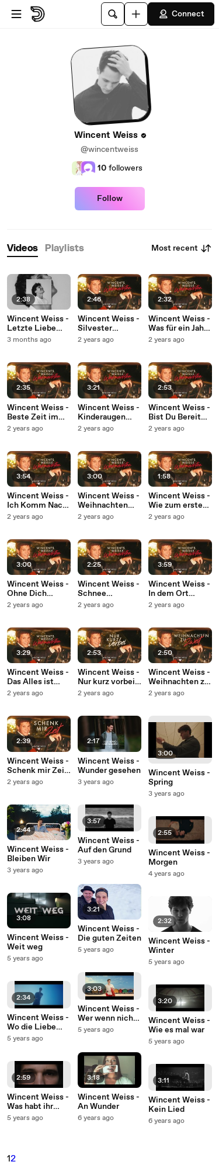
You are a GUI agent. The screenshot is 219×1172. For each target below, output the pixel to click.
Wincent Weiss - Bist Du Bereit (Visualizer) (179, 412)
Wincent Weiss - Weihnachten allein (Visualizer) (109, 500)
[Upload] (136, 14)
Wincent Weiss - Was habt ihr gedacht (38, 1102)
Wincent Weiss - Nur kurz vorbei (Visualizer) (109, 677)
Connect (181, 14)
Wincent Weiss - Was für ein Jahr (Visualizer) (179, 323)
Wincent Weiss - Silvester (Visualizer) (109, 323)
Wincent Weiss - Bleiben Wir (38, 854)
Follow (110, 198)
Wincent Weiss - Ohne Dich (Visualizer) (38, 589)
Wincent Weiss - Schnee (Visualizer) (109, 589)
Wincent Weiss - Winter (179, 946)
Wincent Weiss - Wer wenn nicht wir (109, 1013)
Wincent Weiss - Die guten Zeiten (109, 933)
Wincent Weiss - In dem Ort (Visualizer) (179, 589)
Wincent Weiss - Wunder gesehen (109, 766)
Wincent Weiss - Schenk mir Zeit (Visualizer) (38, 766)
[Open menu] (16, 14)
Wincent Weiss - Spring (179, 777)
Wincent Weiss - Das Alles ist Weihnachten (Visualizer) (38, 677)
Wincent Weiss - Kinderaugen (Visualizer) (109, 412)
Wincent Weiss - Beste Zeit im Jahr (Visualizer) (38, 412)
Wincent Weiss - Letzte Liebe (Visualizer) (38, 323)
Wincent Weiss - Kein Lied (179, 1104)
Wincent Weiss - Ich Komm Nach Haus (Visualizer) (39, 500)
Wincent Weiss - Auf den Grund (109, 845)
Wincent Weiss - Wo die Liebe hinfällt (38, 1022)
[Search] (112, 14)
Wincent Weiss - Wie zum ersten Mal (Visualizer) (179, 500)
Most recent (181, 248)
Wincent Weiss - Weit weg (38, 942)
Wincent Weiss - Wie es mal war (179, 1025)
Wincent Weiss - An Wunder (109, 1102)
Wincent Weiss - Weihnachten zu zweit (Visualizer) (179, 677)
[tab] (22, 248)
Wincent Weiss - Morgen (179, 857)
